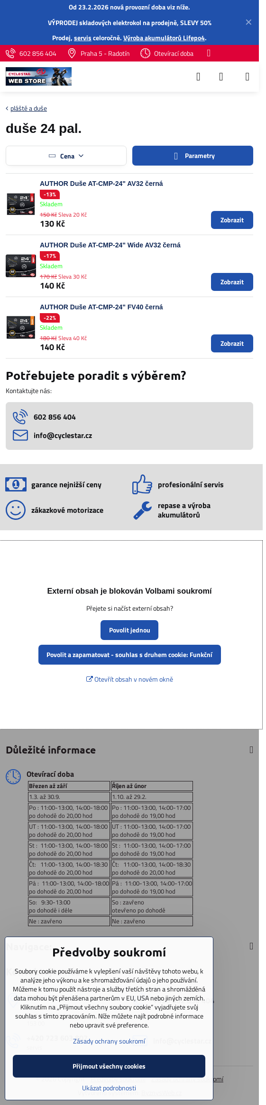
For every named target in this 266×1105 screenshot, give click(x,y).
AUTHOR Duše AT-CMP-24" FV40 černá (101, 307)
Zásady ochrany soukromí (109, 1041)
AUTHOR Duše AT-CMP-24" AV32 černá (101, 183)
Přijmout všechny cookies (109, 1066)
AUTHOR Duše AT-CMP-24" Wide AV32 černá (110, 245)
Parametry (192, 155)
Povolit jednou (129, 630)
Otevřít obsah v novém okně (129, 679)
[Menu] (247, 76)
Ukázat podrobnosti (109, 1087)
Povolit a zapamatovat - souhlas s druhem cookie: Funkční (129, 654)
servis (83, 38)
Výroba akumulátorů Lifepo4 (164, 38)
